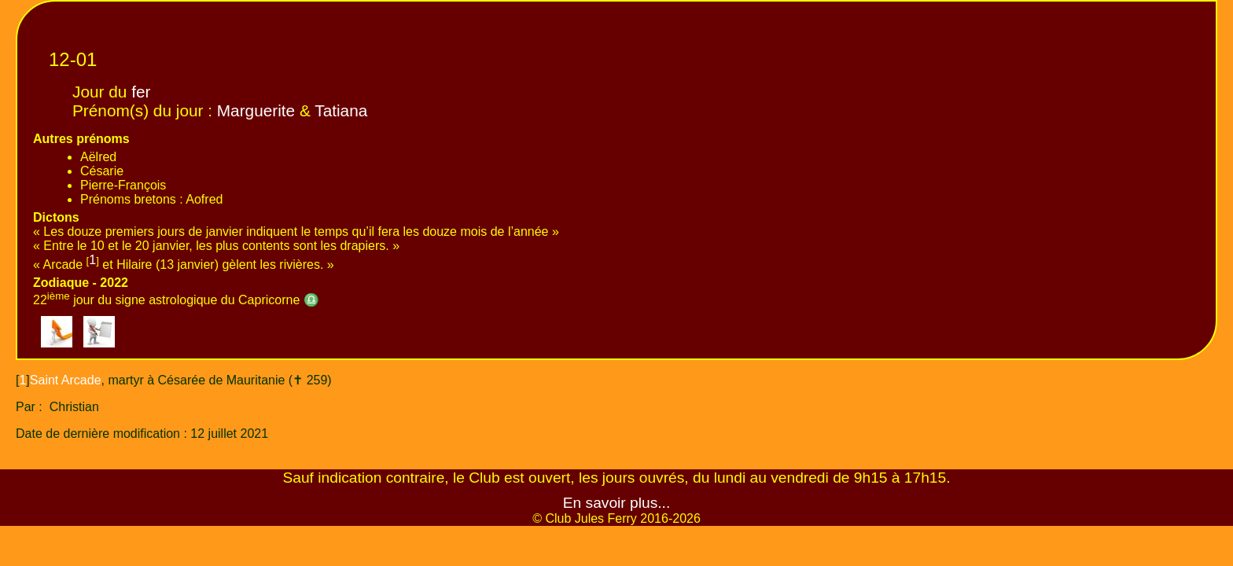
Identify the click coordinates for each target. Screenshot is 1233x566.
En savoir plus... (617, 502)
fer (140, 92)
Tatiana (341, 110)
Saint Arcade (65, 380)
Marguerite (256, 110)
